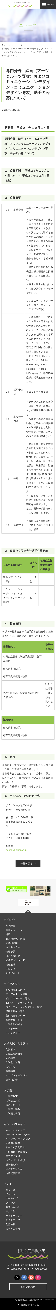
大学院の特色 (13, 1109)
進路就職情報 (13, 1173)
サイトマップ (13, 1220)
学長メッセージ (14, 930)
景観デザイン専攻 (15, 1011)
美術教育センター (15, 1015)
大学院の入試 (13, 1100)
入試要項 (10, 1049)
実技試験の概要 (14, 1054)
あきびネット (13, 973)
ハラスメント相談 (15, 1160)
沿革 (8, 934)
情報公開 (10, 951)
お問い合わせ (13, 1207)
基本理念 (10, 925)
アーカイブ (12, 1198)
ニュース (19, 45)
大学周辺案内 (13, 1143)
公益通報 (10, 1224)
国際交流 (10, 969)
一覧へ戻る (26, 863)
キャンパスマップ (15, 1130)
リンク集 (10, 1211)
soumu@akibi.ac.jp (16, 850)
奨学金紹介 (12, 1164)
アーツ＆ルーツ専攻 (16, 994)
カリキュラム (13, 947)
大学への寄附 (13, 1228)
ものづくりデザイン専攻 (19, 1003)
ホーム (7, 45)
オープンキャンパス (16, 1075)
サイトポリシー (14, 1216)
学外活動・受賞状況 (16, 1152)
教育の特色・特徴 (15, 938)
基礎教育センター (15, 1020)
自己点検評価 (13, 956)
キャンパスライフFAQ (18, 1138)
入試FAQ (10, 1067)
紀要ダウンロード (15, 960)
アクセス (10, 1203)
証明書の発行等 (14, 1169)
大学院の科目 (13, 1113)
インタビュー (13, 1033)
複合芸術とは (13, 1105)
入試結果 (10, 1058)
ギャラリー (12, 1028)
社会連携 (10, 964)
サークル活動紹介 (15, 1147)
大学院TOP (12, 1096)
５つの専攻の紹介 (15, 989)
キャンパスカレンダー (18, 1134)
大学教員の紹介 (14, 1024)
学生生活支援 (13, 1156)
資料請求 (10, 1071)
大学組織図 (12, 943)
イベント (10, 1194)
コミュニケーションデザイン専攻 (24, 1007)
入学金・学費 (13, 1062)
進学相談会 (12, 1079)
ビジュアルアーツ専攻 (18, 998)
